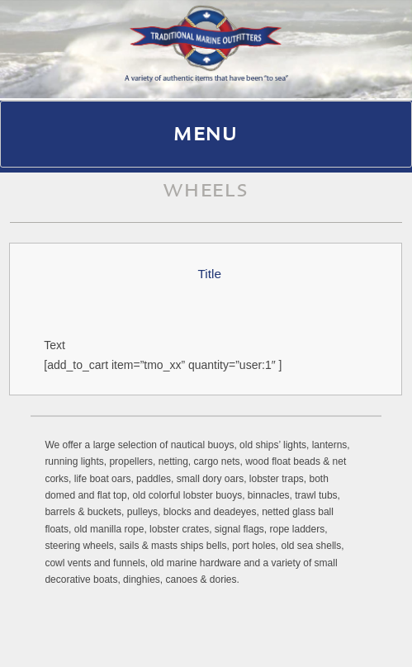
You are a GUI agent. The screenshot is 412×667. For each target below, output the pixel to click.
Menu (206, 136)
